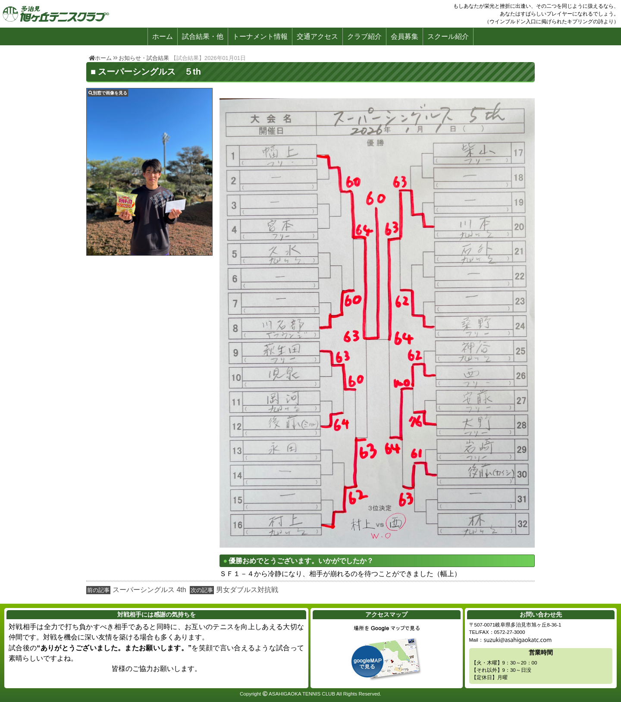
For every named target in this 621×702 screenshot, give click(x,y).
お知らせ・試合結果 (144, 58)
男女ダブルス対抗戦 (247, 589)
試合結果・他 (202, 36)
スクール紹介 (448, 36)
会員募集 (404, 36)
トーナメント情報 (260, 36)
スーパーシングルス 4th (149, 589)
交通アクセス (317, 36)
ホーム (162, 36)
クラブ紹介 (364, 36)
